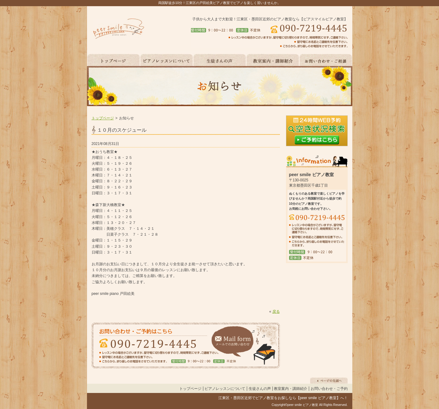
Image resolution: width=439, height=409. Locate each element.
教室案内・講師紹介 (290, 388)
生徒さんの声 (260, 388)
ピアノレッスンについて (225, 388)
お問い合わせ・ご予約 (329, 388)
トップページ (103, 118)
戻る (276, 311)
